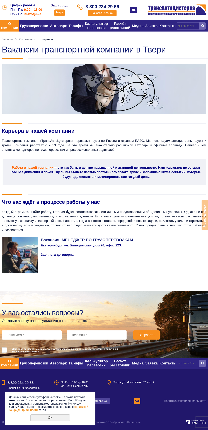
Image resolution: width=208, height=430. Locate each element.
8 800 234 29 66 (102, 6)
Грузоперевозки (34, 26)
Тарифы (76, 26)
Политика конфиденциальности (185, 400)
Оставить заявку (205, 215)
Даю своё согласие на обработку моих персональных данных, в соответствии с (65, 350)
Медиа (138, 26)
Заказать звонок (102, 13)
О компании (9, 26)
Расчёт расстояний (120, 26)
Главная (7, 39)
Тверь (60, 12)
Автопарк (58, 26)
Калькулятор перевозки (96, 26)
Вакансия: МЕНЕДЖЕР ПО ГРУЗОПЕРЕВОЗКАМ (87, 240)
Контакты (167, 26)
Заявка (151, 26)
